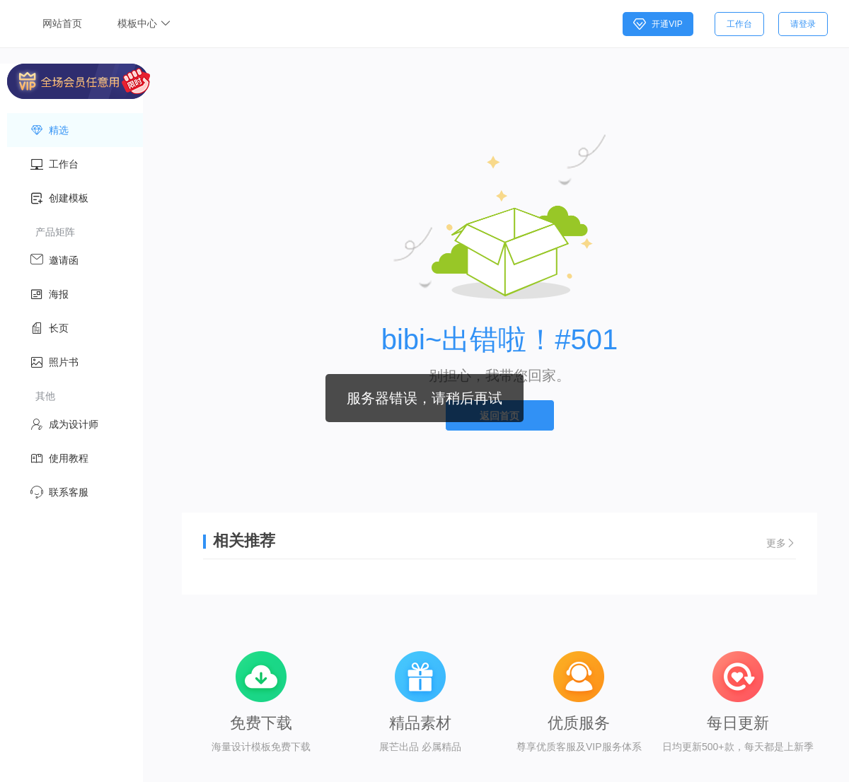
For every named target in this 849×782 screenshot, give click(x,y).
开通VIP (657, 24)
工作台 (739, 24)
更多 (781, 543)
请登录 (803, 24)
